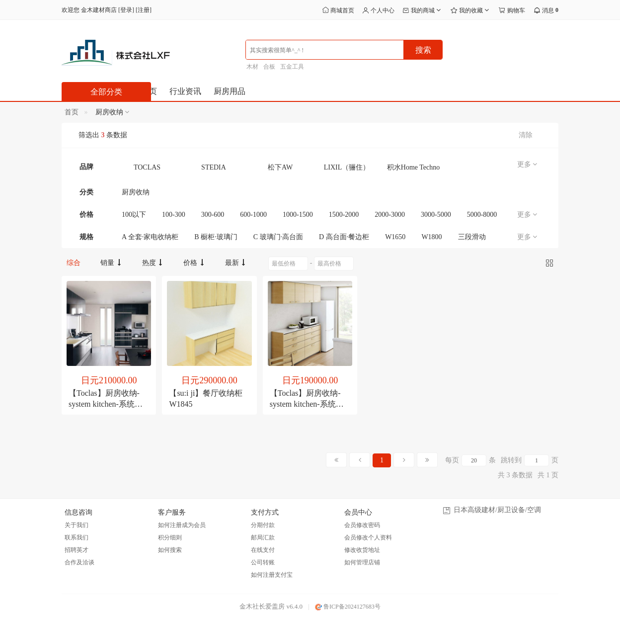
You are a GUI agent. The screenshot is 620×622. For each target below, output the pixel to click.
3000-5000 (436, 214)
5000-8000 (482, 214)
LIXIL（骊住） (347, 167)
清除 (526, 135)
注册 (144, 9)
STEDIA (213, 167)
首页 (71, 112)
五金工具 (292, 66)
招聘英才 (76, 549)
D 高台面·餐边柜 (344, 237)
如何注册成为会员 (182, 525)
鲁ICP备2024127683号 (348, 606)
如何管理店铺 (362, 562)
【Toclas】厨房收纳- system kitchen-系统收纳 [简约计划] (307, 404)
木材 (252, 66)
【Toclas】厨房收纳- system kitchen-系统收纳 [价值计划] (106, 404)
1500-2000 (344, 214)
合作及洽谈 (79, 562)
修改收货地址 (362, 549)
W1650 (395, 237)
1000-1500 (298, 214)
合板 (269, 66)
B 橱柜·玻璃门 (215, 237)
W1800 (431, 237)
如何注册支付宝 (272, 574)
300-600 (213, 214)
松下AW (280, 167)
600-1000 (253, 214)
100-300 (173, 214)
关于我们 (76, 525)
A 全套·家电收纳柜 (150, 237)
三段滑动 (472, 237)
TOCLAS (147, 167)
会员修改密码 (362, 525)
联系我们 (76, 537)
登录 (126, 9)
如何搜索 (170, 549)
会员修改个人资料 (368, 537)
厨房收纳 (136, 192)
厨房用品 (229, 91)
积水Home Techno (413, 167)
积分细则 (170, 537)
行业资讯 (185, 91)
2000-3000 (390, 214)
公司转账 (263, 562)
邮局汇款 (263, 537)
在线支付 (263, 549)
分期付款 (263, 525)
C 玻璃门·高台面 (278, 237)
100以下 (134, 214)
